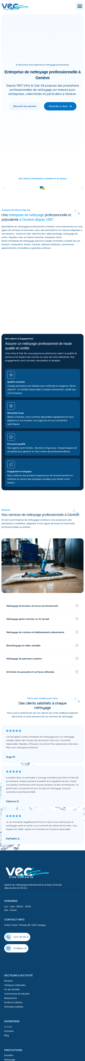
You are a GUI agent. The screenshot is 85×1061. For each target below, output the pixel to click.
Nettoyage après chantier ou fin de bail (28, 619)
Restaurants (10, 998)
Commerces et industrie (16, 993)
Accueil (8, 1026)
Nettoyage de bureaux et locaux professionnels (32, 605)
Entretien (8, 1055)
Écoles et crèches (13, 1002)
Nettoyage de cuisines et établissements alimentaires (35, 632)
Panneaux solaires (13, 1006)
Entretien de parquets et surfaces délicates (30, 671)
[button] (80, 6)
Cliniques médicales (14, 985)
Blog (6, 1035)
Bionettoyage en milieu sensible (23, 645)
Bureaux (8, 980)
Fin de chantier (12, 989)
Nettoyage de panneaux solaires (24, 658)
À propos (9, 1031)
